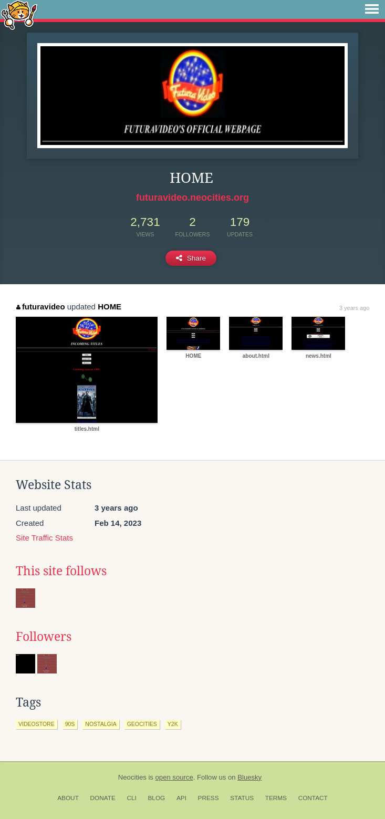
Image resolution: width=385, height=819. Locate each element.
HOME (109, 306)
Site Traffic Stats (44, 537)
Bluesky (249, 777)
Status (242, 798)
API (181, 798)
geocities (142, 724)
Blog (156, 798)
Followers (43, 637)
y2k (173, 724)
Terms (276, 798)
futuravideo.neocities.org (192, 197)
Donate (103, 798)
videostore (36, 724)
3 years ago (354, 308)
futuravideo (40, 306)
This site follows (61, 571)
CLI (131, 798)
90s (70, 724)
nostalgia (100, 724)
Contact (313, 798)
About (68, 798)
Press (208, 798)
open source (174, 777)
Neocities (132, 777)
